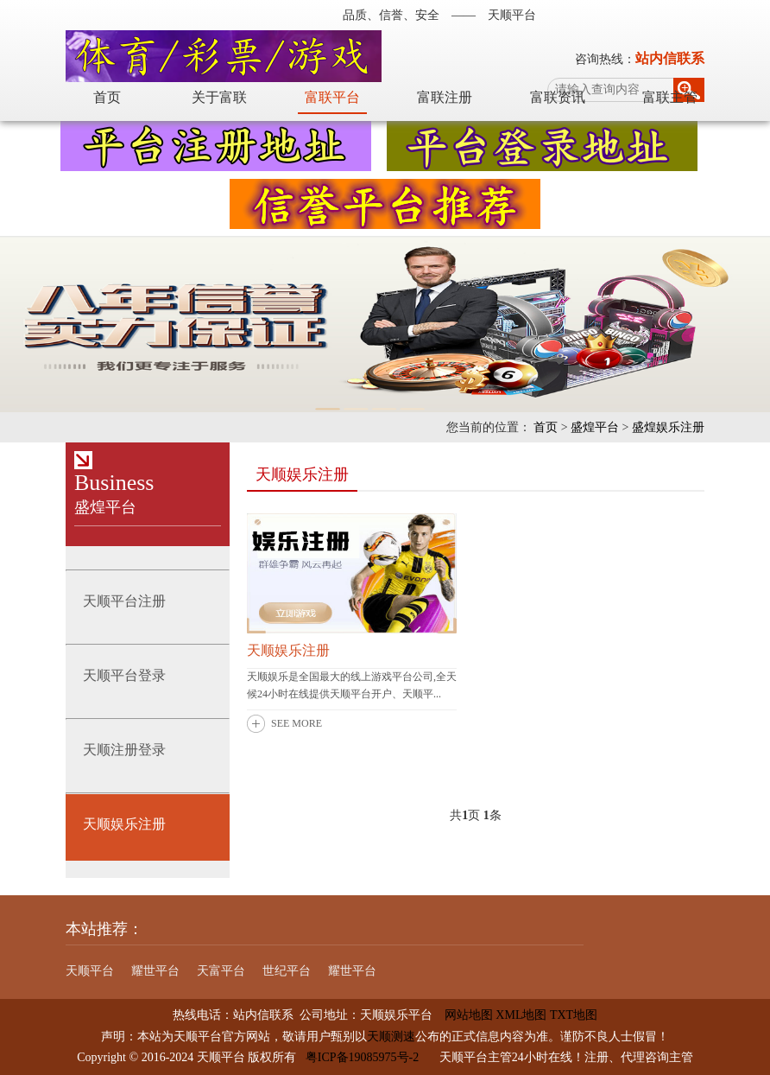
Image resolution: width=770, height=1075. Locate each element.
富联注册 (444, 97)
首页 (107, 97)
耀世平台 (155, 970)
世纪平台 (286, 970)
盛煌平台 (595, 427)
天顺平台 (90, 970)
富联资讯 (557, 97)
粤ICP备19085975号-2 (362, 1057)
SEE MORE (296, 723)
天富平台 (221, 970)
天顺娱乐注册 (288, 650)
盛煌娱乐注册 (668, 427)
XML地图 (520, 1014)
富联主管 (669, 97)
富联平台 (332, 97)
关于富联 (219, 97)
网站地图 (462, 1014)
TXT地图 (573, 1014)
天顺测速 (391, 1036)
